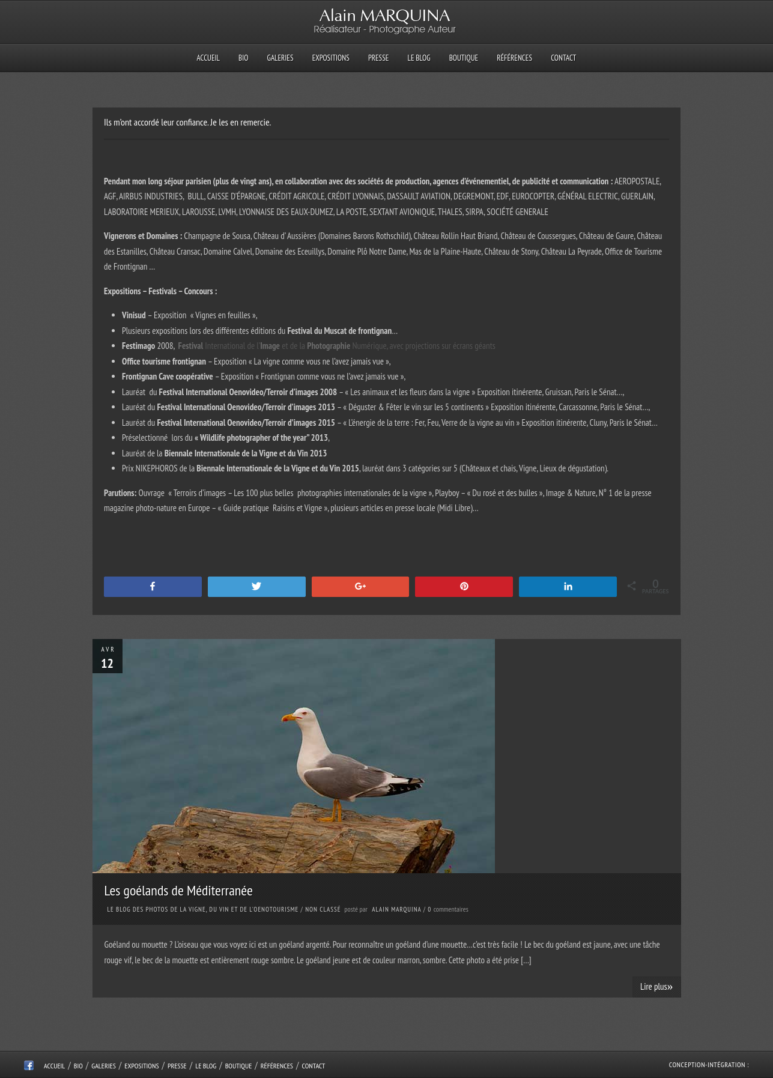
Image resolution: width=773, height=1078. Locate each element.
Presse (378, 58)
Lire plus (656, 986)
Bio (243, 58)
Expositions (331, 58)
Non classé (323, 909)
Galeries (280, 58)
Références (514, 58)
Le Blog (419, 58)
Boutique (463, 58)
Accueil (208, 58)
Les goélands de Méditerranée (179, 890)
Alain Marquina (396, 909)
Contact (563, 58)
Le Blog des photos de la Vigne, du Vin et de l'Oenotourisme (203, 909)
